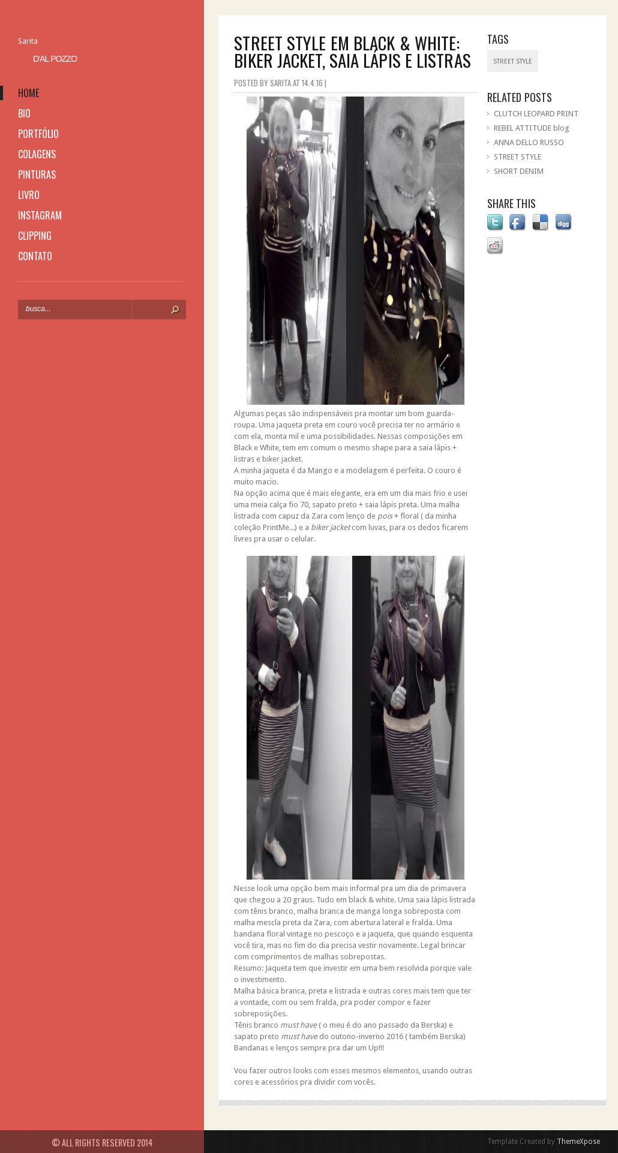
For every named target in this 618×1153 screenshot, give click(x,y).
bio (24, 113)
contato (35, 256)
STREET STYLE (517, 156)
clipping (35, 235)
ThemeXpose (578, 1141)
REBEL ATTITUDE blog (531, 128)
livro (29, 195)
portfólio (38, 134)
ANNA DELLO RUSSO (529, 142)
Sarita (28, 41)
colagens (37, 154)
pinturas (37, 174)
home (28, 93)
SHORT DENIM (519, 171)
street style (512, 61)
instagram (40, 215)
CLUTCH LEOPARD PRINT (536, 113)
